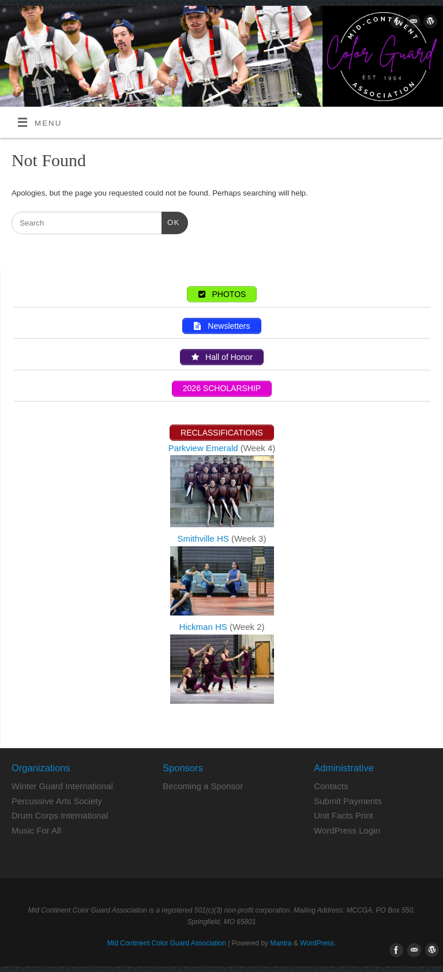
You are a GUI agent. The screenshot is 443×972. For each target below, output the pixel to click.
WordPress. (318, 943)
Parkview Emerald (203, 448)
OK (170, 221)
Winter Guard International (62, 786)
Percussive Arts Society (57, 801)
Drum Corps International (60, 815)
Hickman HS (204, 627)
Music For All (36, 830)
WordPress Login (347, 830)
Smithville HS (204, 538)
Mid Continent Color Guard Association (166, 943)
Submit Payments (348, 801)
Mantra (280, 943)
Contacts (331, 786)
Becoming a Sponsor (203, 786)
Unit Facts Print (343, 815)
